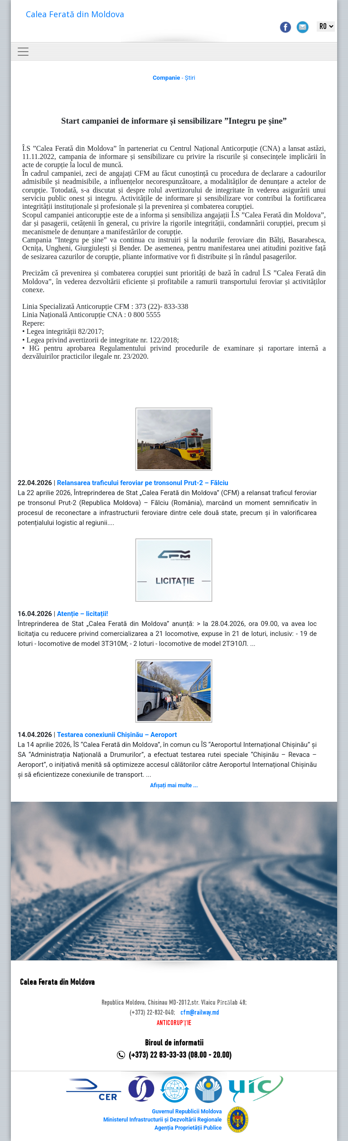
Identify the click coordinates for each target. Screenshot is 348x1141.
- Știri (174, 77)
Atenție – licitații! (82, 614)
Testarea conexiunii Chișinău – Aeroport (117, 735)
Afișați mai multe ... (174, 785)
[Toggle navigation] (23, 51)
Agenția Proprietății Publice (188, 1128)
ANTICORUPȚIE (174, 1023)
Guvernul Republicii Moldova (187, 1111)
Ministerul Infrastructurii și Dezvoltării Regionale (162, 1120)
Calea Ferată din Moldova (75, 14)
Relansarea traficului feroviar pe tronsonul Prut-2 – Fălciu (142, 483)
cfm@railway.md (199, 1013)
